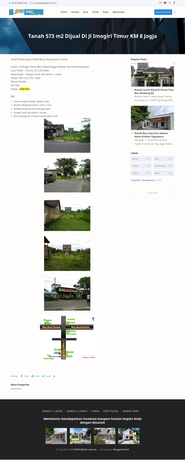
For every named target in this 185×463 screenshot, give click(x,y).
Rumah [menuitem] (75, 12)
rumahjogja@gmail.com (45, 3)
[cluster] (141, 167)
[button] (160, 3)
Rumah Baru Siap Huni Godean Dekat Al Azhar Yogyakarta (151, 136)
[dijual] (163, 174)
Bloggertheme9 (121, 452)
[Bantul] (141, 160)
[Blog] (163, 160)
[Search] (175, 12)
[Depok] (141, 174)
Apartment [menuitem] (118, 12)
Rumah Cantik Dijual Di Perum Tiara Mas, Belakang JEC (154, 92)
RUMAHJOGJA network (85, 452)
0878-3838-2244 (19, 3)
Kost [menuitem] (85, 12)
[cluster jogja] (163, 167)
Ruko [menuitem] (106, 12)
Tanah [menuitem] (95, 12)
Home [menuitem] (64, 12)
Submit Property (163, 12)
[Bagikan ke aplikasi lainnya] (54, 377)
